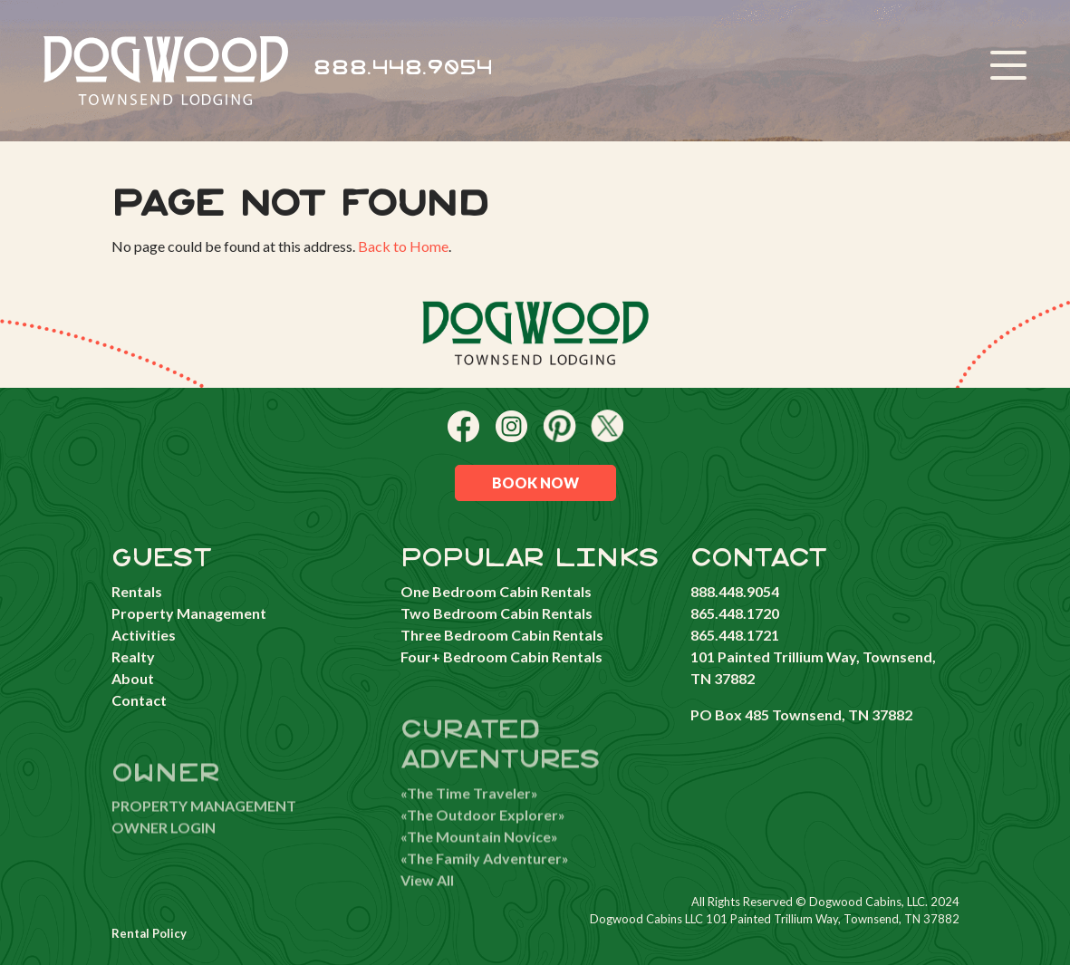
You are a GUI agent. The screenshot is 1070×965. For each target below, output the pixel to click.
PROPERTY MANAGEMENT (203, 829)
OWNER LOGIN (163, 851)
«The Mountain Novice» (479, 859)
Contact (139, 700)
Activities (143, 634)
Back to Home (403, 246)
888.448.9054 (403, 68)
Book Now (535, 482)
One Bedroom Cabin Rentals (496, 591)
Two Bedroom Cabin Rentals (496, 613)
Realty (133, 656)
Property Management (188, 613)
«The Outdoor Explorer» (482, 837)
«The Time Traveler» (469, 816)
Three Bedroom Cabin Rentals (501, 634)
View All (427, 903)
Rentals (136, 591)
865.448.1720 (734, 613)
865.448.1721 (734, 634)
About (132, 678)
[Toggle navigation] (1008, 68)
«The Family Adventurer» (484, 881)
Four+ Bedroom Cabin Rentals (501, 656)
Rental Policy (149, 933)
